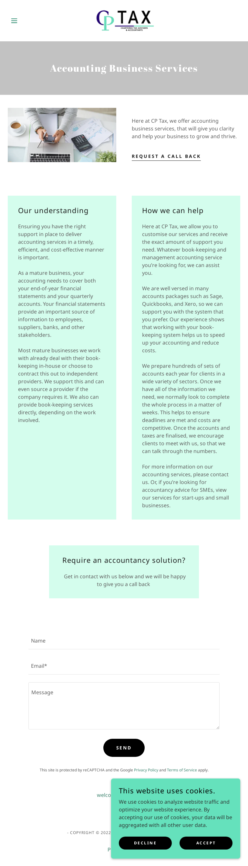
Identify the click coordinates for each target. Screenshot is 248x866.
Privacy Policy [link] (146, 770)
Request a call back (166, 156)
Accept (206, 856)
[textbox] (124, 640)
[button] (25, 20)
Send (124, 748)
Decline (145, 856)
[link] (124, 21)
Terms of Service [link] (182, 770)
